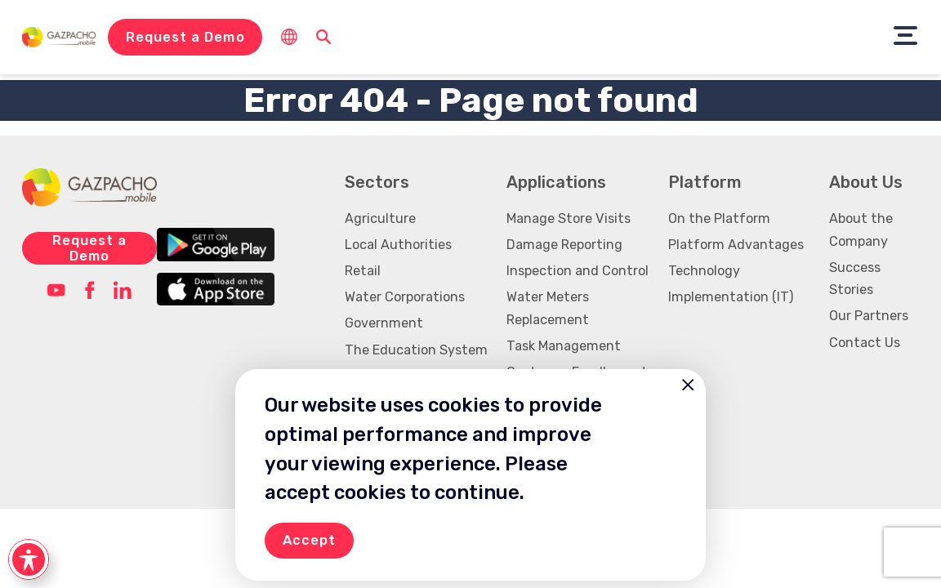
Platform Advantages (736, 244)
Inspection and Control (577, 270)
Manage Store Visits (568, 218)
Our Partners (868, 315)
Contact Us (864, 342)
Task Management (563, 346)
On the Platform (719, 218)
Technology (704, 270)
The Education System (416, 350)
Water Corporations (405, 297)
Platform (705, 182)
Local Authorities (398, 244)
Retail (363, 270)
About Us (866, 182)
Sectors (377, 182)
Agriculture (380, 218)
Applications (556, 182)
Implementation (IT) (730, 297)
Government (384, 323)
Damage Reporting (564, 244)
